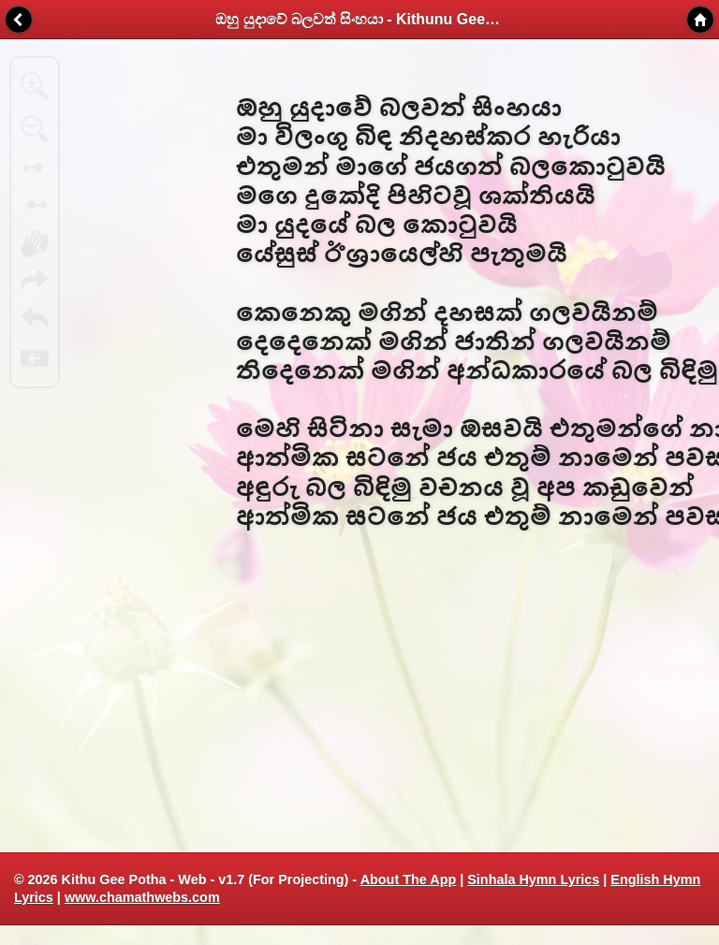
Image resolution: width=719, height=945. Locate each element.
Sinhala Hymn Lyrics (533, 879)
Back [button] (19, 20)
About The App (408, 879)
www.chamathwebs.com (142, 897)
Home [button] (700, 20)
